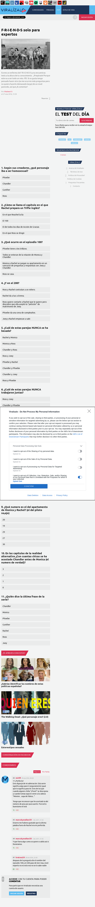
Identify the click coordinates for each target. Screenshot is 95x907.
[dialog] (47, 453)
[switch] (80, 451)
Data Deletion (32, 495)
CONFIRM (29, 486)
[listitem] (47, 446)
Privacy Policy (62, 495)
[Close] (90, 411)
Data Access (47, 495)
